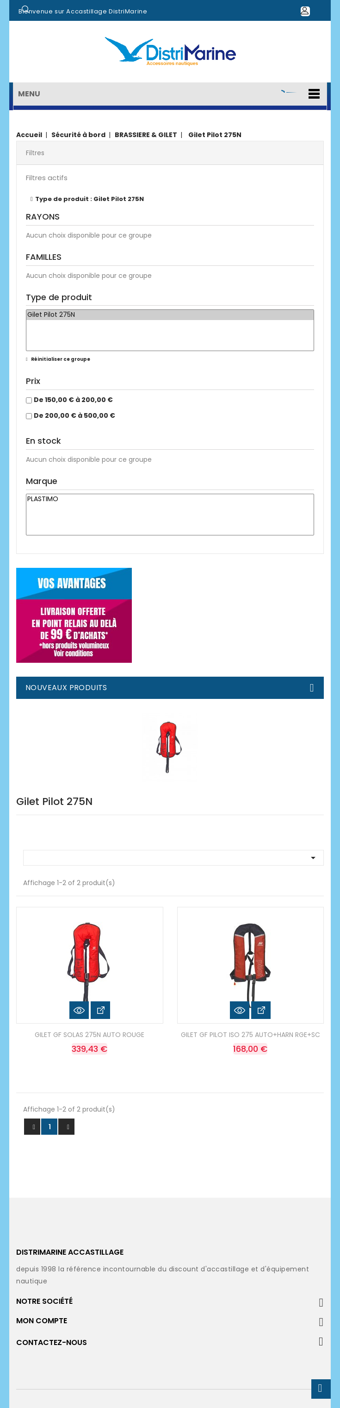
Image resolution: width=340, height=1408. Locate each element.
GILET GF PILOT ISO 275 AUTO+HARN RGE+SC (250, 1034)
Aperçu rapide (79, 1010)
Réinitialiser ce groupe (60, 359)
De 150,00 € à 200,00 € (73, 399)
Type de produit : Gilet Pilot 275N (89, 199)
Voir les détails (100, 1010)
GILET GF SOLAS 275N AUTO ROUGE (89, 1034)
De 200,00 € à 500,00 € (74, 415)
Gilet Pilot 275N (170, 315)
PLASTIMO (170, 499)
